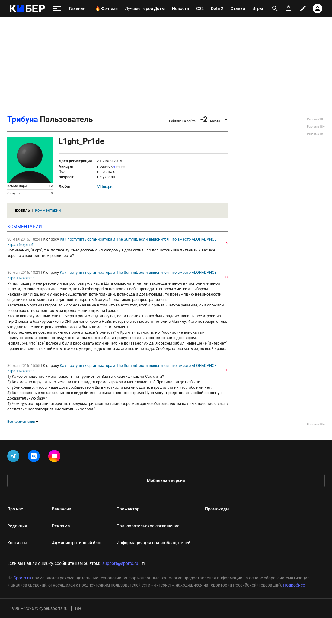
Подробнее (294, 585)
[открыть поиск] (275, 8)
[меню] (57, 8)
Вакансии (61, 508)
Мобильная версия (166, 480)
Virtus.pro (105, 187)
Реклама (61, 525)
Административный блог (77, 542)
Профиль (21, 210)
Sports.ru (22, 577)
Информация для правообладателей (153, 542)
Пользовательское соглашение (148, 525)
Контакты (17, 542)
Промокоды (217, 508)
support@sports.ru (120, 563)
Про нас (15, 508)
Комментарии (48, 210)
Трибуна (22, 119)
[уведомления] (288, 8)
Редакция (17, 525)
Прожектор (128, 508)
